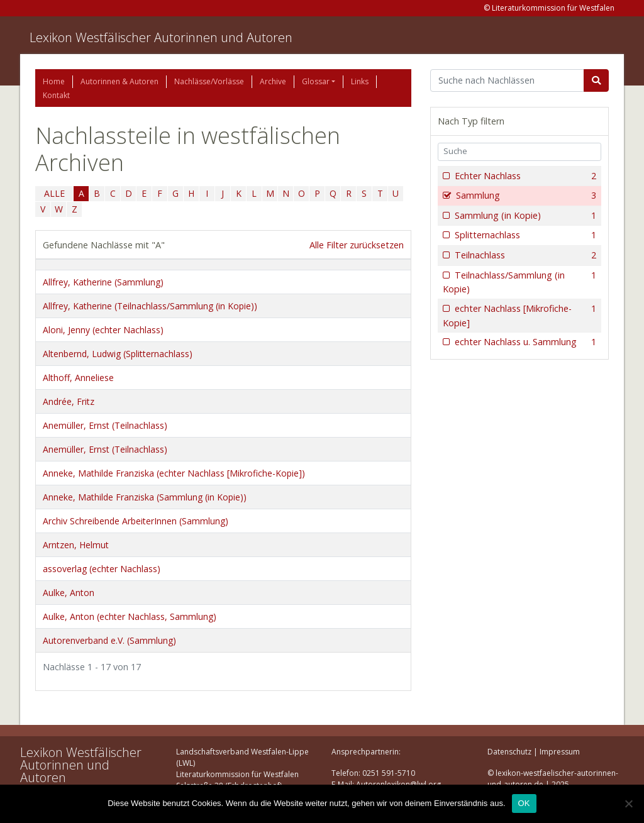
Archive (273, 81)
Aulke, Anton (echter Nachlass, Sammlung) (129, 616)
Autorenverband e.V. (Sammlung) (109, 640)
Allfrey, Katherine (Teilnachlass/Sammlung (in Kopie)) (150, 306)
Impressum (560, 751)
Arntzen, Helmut (76, 545)
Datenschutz (509, 751)
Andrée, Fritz (68, 401)
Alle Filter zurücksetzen (356, 245)
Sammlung (524, 195)
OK (524, 803)
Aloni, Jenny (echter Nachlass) (103, 330)
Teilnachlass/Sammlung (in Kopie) (519, 282)
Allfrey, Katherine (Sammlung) (103, 282)
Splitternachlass (524, 235)
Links (360, 81)
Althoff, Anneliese (78, 378)
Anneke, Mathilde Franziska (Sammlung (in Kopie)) (145, 497)
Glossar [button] (316, 81)
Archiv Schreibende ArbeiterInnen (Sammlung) (135, 521)
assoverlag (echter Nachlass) (101, 569)
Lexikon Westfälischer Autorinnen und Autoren (161, 37)
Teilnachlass (524, 255)
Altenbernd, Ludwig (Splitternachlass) (117, 354)
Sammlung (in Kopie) (524, 216)
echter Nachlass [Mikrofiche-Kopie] (519, 315)
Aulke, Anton (68, 593)
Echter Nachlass (524, 176)
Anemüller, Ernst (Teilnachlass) (105, 425)
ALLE (54, 193)
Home (54, 81)
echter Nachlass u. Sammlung (524, 342)
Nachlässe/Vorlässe (209, 81)
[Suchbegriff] (507, 80)
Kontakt (56, 95)
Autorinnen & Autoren (119, 81)
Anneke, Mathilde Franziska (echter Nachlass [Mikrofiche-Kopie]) (174, 473)
